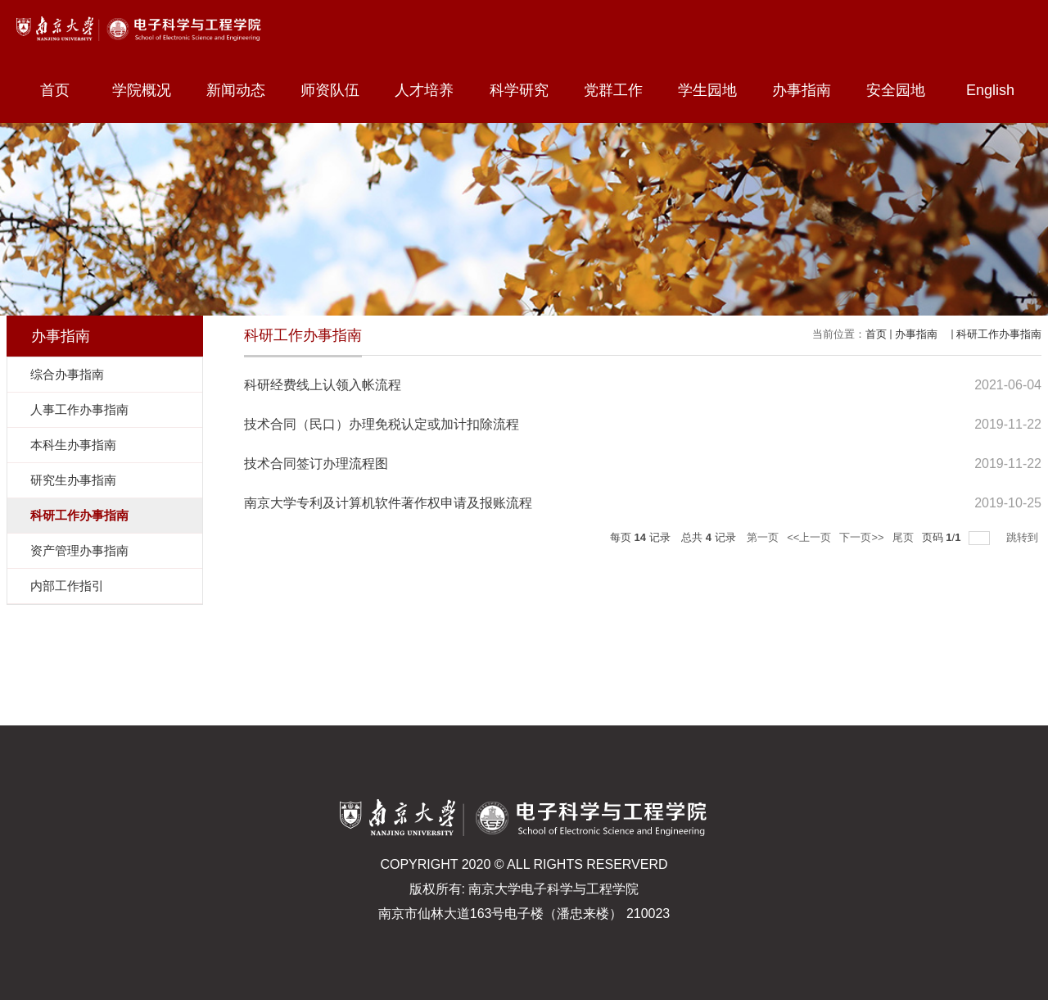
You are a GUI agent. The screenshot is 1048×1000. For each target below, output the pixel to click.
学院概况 (149, 90)
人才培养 (431, 90)
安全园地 (903, 90)
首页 (54, 90)
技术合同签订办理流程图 (316, 463)
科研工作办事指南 (998, 334)
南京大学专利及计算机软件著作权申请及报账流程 (388, 503)
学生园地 (715, 90)
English (990, 90)
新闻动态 (243, 90)
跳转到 (1023, 537)
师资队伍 (337, 90)
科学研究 (526, 90)
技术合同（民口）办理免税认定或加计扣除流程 (381, 424)
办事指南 (809, 90)
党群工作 (620, 90)
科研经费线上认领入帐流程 (322, 385)
